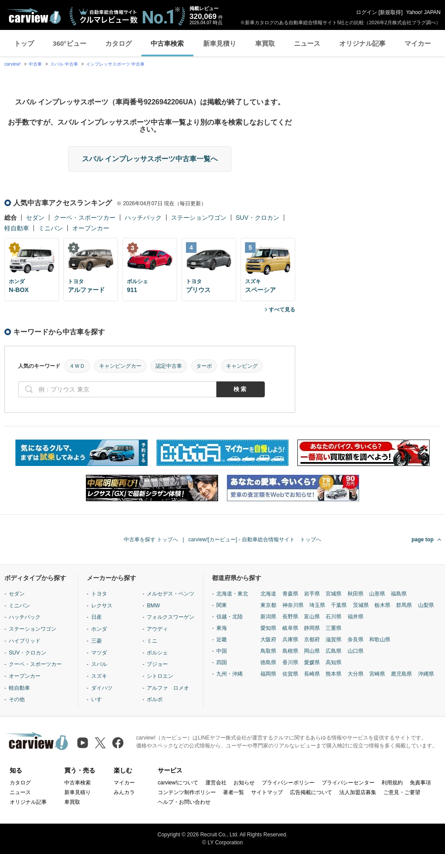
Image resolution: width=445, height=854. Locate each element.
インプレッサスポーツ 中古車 (115, 64)
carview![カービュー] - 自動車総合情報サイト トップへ (255, 539)
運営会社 (215, 783)
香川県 (290, 662)
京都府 (312, 639)
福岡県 (268, 674)
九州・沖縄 (229, 674)
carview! (12, 64)
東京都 (268, 605)
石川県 (333, 617)
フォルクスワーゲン (170, 617)
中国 (221, 651)
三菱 (96, 641)
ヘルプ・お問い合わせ (184, 802)
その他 (17, 699)
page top (423, 539)
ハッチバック (143, 217)
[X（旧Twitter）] (100, 743)
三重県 (333, 628)
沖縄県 (426, 674)
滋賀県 (333, 639)
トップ (24, 43)
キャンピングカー (120, 366)
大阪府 (268, 639)
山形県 (377, 594)
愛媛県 (312, 662)
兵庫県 (290, 639)
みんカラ (124, 792)
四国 (221, 662)
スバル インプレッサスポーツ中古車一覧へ (150, 159)
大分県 (355, 674)
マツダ (99, 653)
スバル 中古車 (64, 64)
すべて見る (282, 310)
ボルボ (155, 699)
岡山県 (312, 651)
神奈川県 (293, 605)
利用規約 (392, 783)
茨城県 (361, 605)
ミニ (152, 641)
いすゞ (99, 699)
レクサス (101, 606)
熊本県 (333, 674)
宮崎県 (377, 674)
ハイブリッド (25, 641)
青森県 (290, 594)
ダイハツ (101, 688)
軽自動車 (16, 228)
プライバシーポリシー (288, 783)
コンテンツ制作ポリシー (187, 792)
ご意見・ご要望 (401, 792)
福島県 (399, 594)
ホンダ (99, 629)
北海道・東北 (232, 594)
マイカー (417, 43)
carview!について (178, 783)
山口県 (355, 651)
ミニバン (50, 228)
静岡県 (312, 628)
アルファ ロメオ (168, 688)
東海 (221, 628)
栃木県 (382, 605)
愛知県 (268, 628)
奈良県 (355, 639)
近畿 (221, 639)
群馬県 (404, 605)
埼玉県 (317, 605)
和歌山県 (379, 639)
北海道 (268, 594)
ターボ (204, 366)
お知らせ (244, 783)
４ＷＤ (77, 366)
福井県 (355, 617)
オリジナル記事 (362, 43)
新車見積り (219, 43)
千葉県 (339, 605)
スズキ (99, 676)
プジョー (157, 664)
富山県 (312, 617)
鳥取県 (268, 651)
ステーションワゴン (198, 217)
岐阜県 (290, 628)
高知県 (333, 662)
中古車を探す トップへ (151, 539)
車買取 (265, 43)
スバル (99, 664)
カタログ (118, 43)
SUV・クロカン (257, 217)
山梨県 (426, 605)
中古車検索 (167, 43)
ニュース (307, 43)
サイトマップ (267, 792)
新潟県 (268, 617)
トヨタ (99, 594)
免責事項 (420, 783)
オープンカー (90, 228)
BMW (153, 606)
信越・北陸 (229, 617)
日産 (96, 617)
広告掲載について (311, 792)
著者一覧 (233, 792)
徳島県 (268, 662)
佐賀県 (290, 674)
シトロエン (160, 676)
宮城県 (333, 594)
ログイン (366, 12)
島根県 (290, 651)
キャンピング (242, 366)
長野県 (290, 617)
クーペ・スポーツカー (84, 217)
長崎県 (312, 674)
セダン (35, 217)
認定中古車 (169, 366)
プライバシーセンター (348, 783)
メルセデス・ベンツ (170, 594)
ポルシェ (157, 653)
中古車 (35, 64)
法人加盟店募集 (357, 792)
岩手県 (312, 594)
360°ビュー (69, 43)
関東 (221, 605)
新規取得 (390, 12)
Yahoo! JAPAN (423, 12)
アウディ (157, 629)
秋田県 (355, 594)
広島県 (333, 651)
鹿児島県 (401, 674)
